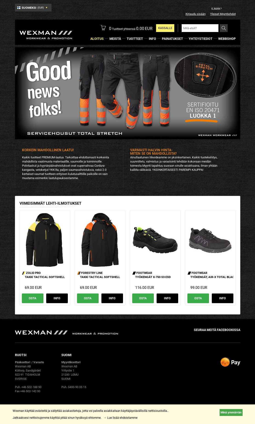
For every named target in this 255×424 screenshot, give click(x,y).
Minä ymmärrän (231, 412)
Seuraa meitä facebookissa (217, 330)
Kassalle (165, 28)
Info (57, 298)
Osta (32, 298)
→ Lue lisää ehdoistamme (120, 417)
